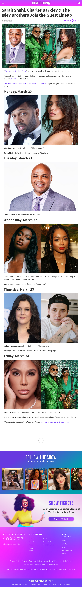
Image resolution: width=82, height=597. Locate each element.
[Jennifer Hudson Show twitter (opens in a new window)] (11, 538)
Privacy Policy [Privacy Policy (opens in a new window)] (15, 561)
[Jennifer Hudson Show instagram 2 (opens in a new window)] (36, 479)
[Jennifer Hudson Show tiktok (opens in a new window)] (4, 538)
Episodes (32, 538)
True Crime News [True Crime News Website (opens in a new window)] (63, 584)
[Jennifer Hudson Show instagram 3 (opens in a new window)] (59, 479)
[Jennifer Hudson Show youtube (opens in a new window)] (14, 538)
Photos (31, 542)
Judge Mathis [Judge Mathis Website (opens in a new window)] (35, 584)
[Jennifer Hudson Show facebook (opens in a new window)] (7, 538)
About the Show (32, 549)
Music (64, 547)
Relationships (67, 550)
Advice (64, 554)
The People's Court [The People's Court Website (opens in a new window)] (49, 584)
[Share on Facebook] (74, 20)
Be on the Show (48, 545)
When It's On (47, 538)
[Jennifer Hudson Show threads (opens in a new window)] (22, 538)
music (13, 79)
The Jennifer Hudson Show (15, 71)
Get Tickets (61, 519)
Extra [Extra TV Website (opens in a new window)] (27, 584)
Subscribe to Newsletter (11, 544)
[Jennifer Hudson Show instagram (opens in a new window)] (18, 538)
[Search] (79, 3)
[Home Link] (41, 2)
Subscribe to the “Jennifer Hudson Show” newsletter (25, 83)
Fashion (64, 541)
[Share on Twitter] (78, 20)
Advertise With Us (50, 561)
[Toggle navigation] (3, 3)
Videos (31, 545)
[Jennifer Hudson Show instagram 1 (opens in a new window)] (12, 479)
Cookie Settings (65, 561)
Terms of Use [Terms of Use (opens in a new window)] (27, 561)
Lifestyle (65, 544)
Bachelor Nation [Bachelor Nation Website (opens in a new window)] (18, 584)
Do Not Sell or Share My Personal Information (41, 564)
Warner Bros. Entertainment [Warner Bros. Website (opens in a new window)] (63, 569)
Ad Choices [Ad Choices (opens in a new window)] (38, 561)
